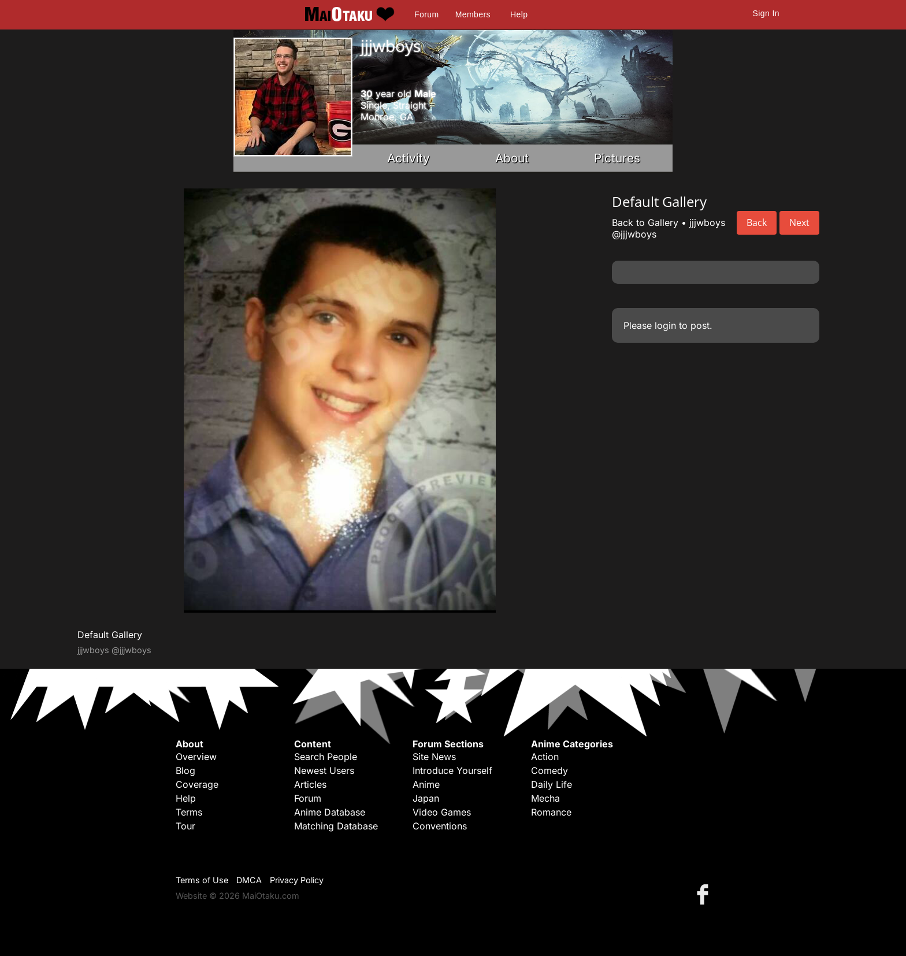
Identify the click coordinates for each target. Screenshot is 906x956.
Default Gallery (109, 634)
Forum (426, 14)
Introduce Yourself (452, 770)
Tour (185, 826)
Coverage (197, 784)
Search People (325, 756)
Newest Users (324, 770)
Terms (189, 812)
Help (519, 14)
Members (473, 14)
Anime (426, 784)
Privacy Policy (297, 880)
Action (545, 756)
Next (799, 222)
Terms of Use (202, 880)
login (665, 325)
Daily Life (551, 784)
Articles (310, 784)
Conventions (440, 826)
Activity (408, 158)
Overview (196, 756)
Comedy (549, 770)
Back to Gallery (645, 222)
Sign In (766, 13)
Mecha (545, 798)
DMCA (249, 880)
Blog (185, 770)
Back (757, 222)
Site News (434, 756)
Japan (426, 798)
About (512, 158)
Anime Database (329, 812)
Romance (551, 812)
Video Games (442, 812)
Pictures (617, 158)
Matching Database (336, 826)
